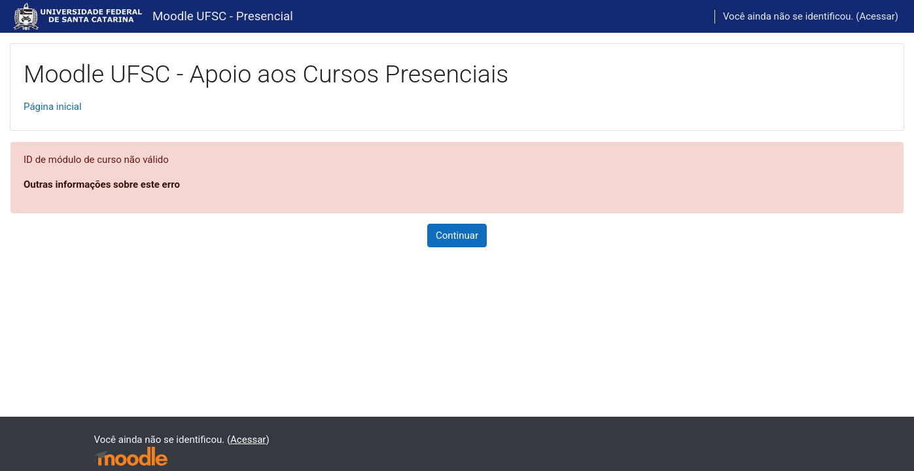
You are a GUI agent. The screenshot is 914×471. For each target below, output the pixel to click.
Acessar (876, 16)
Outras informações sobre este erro (102, 184)
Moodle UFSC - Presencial (222, 16)
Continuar (457, 235)
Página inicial (53, 107)
